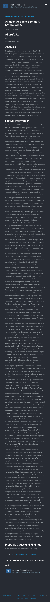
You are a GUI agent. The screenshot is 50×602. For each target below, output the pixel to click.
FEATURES (7, 595)
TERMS (27, 598)
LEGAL (33, 598)
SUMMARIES (18, 598)
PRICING (17, 595)
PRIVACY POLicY (39, 595)
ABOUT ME (27, 595)
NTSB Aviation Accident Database (23, 554)
